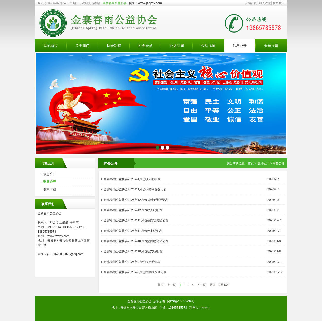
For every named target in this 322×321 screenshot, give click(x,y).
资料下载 (49, 189)
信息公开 (240, 46)
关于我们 (82, 46)
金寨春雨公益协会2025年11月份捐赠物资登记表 (136, 220)
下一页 (201, 285)
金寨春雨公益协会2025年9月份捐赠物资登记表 (135, 272)
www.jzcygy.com (150, 3)
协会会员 (145, 46)
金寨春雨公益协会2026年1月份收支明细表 (132, 179)
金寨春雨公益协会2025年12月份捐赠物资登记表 (136, 200)
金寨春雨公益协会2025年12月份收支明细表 (133, 210)
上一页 (171, 285)
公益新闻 (177, 46)
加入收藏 (265, 3)
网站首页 (51, 46)
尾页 (212, 285)
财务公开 (49, 182)
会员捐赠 (271, 46)
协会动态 (114, 46)
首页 (251, 163)
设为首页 (251, 3)
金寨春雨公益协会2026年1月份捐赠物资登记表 (135, 189)
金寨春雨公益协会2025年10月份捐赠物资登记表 (136, 241)
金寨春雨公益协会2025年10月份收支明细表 (133, 251)
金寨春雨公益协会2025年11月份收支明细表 (133, 231)
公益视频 (208, 46)
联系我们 (279, 3)
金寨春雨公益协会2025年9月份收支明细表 (132, 262)
